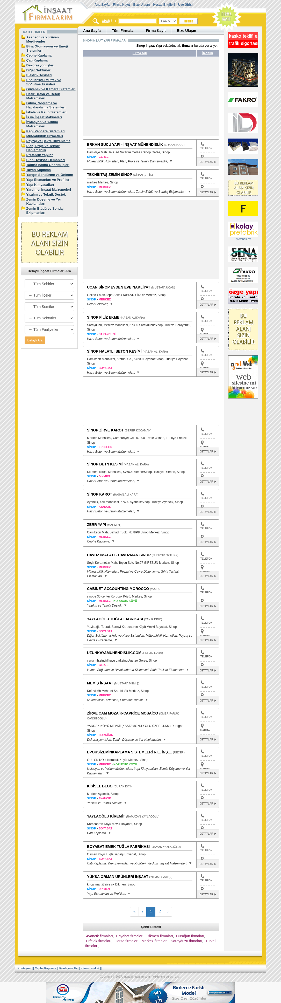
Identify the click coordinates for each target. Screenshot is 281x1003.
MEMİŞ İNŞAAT (100, 683)
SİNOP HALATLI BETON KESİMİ (114, 351)
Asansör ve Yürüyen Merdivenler (42, 39)
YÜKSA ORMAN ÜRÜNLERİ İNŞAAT (117, 877)
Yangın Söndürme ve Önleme (49, 175)
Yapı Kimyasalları (40, 185)
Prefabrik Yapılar (39, 155)
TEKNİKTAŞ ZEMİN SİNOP (109, 175)
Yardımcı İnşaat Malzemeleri (48, 189)
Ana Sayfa (102, 4)
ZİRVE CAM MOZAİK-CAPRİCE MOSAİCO (122, 713)
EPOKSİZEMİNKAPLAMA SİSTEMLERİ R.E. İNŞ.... (129, 752)
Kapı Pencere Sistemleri (45, 131)
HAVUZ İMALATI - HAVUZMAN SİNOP (119, 555)
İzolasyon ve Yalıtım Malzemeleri (42, 124)
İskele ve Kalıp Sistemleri (46, 112)
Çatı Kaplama (37, 60)
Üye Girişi (185, 4)
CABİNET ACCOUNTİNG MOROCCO (118, 589)
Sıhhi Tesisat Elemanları (45, 160)
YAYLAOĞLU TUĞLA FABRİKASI (115, 619)
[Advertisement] (131, 98)
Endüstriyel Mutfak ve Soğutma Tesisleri (43, 82)
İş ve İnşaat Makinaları (44, 117)
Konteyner (25, 968)
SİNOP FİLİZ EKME (103, 317)
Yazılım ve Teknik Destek (46, 194)
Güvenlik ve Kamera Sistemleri (51, 89)
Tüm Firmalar (123, 31)
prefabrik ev (243, 239)
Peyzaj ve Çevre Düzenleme (48, 141)
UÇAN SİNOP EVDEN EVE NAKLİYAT (118, 287)
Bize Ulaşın (141, 4)
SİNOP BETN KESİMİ (105, 464)
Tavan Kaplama (38, 170)
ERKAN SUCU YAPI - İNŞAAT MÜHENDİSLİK (125, 144)
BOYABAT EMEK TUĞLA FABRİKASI (118, 846)
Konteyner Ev (68, 968)
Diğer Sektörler (38, 70)
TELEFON (206, 146)
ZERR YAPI (96, 525)
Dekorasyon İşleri (40, 65)
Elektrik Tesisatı (39, 75)
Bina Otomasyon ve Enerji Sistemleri (47, 48)
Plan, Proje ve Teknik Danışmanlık (43, 148)
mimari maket (90, 968)
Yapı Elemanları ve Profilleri (48, 180)
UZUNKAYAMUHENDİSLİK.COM (114, 653)
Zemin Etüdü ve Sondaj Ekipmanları (45, 211)
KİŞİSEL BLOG (100, 786)
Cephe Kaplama (39, 55)
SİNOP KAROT (99, 494)
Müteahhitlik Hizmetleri (44, 136)
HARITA (205, 730)
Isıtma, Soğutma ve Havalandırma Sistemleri (46, 105)
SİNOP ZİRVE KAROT (105, 430)
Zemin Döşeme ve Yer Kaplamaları (43, 201)
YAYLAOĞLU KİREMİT (106, 816)
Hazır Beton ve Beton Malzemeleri (43, 96)
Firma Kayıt (121, 4)
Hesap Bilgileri (164, 4)
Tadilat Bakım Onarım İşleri (48, 165)
